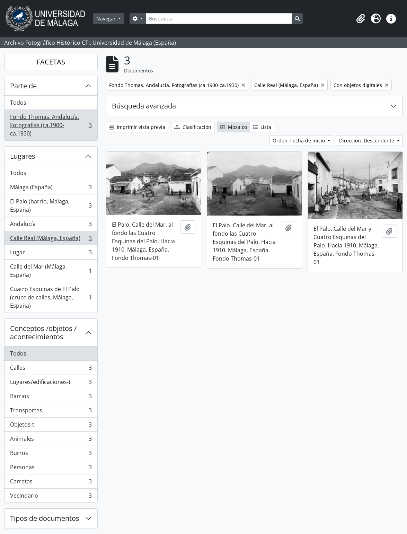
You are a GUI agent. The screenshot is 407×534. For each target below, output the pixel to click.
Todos (18, 102)
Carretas (51, 483)
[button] (360, 18)
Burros (51, 454)
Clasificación (192, 127)
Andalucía (51, 225)
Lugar (51, 254)
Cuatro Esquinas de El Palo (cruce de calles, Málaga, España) (51, 297)
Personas (51, 468)
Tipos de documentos (44, 518)
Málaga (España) (51, 188)
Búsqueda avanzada (144, 106)
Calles (51, 369)
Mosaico (233, 127)
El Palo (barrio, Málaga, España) (51, 205)
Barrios (51, 397)
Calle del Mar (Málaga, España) (51, 271)
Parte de (23, 85)
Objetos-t (51, 426)
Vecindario (51, 496)
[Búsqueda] (219, 18)
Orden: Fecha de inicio (299, 140)
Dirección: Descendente (367, 140)
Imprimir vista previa (137, 127)
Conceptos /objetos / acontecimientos (43, 332)
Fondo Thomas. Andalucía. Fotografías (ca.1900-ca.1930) (51, 125)
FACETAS (51, 62)
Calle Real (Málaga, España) (51, 239)
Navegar (106, 18)
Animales (51, 440)
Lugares (22, 156)
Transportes (51, 412)
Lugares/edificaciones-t (51, 383)
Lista (262, 127)
